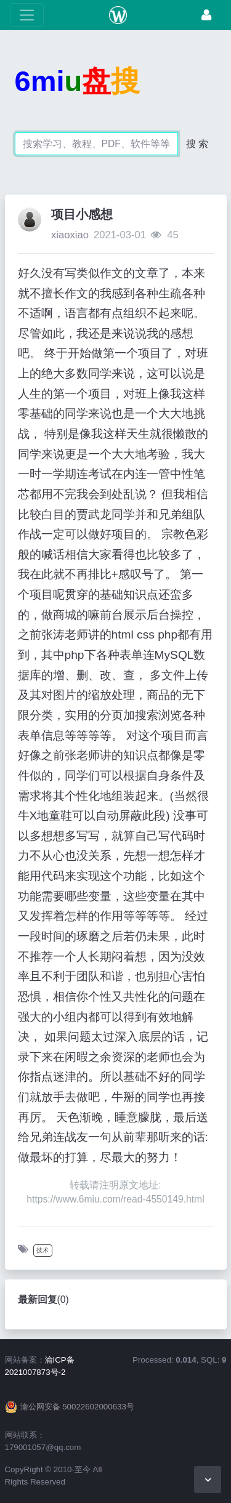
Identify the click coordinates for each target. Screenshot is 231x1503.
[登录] (206, 15)
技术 (42, 1250)
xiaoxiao (70, 235)
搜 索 (197, 144)
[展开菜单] (27, 15)
